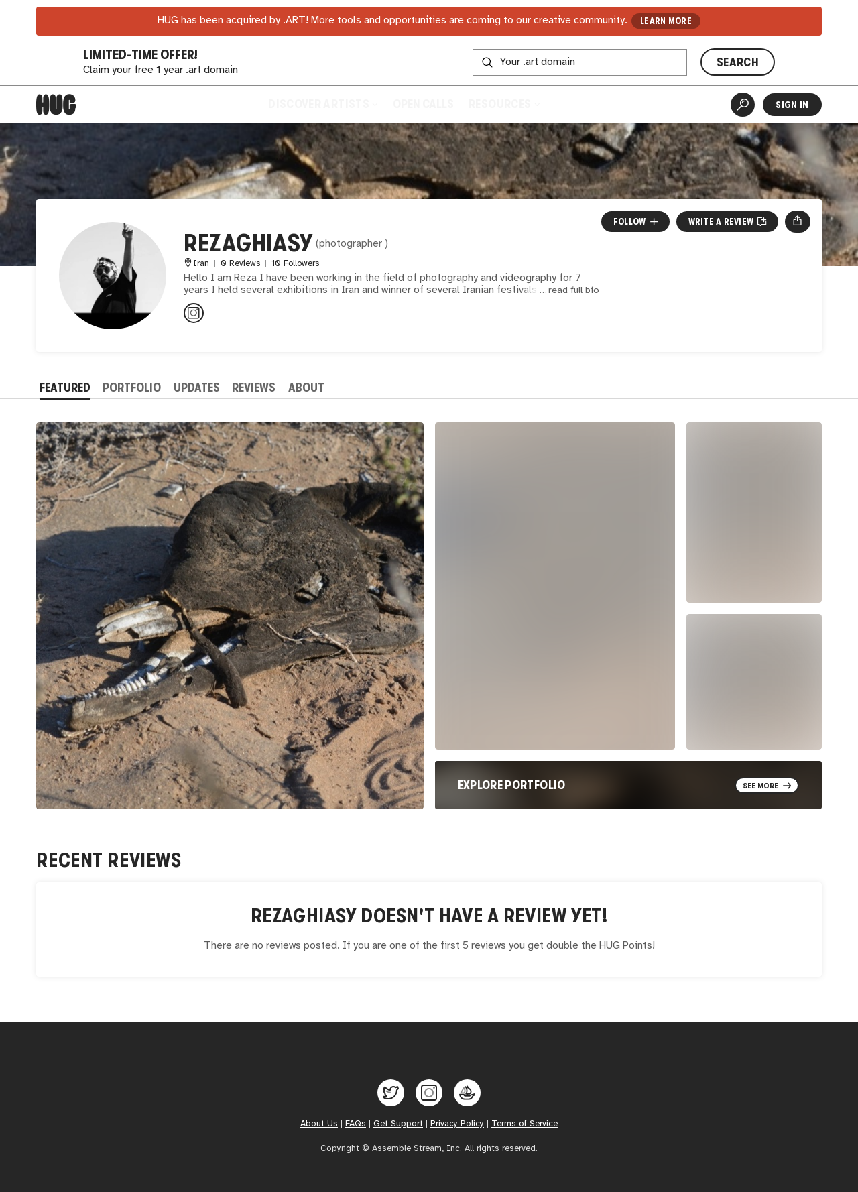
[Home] (56, 104)
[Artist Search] (743, 105)
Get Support (398, 1123)
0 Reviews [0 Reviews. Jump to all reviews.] (240, 263)
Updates (197, 387)
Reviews (253, 387)
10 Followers (295, 263)
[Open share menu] (797, 221)
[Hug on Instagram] (429, 1092)
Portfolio (132, 387)
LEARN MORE (666, 21)
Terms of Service (524, 1123)
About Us (319, 1123)
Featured (65, 387)
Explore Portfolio (512, 785)
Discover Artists (322, 104)
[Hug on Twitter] (390, 1092)
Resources (504, 104)
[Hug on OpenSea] (467, 1092)
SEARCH (738, 62)
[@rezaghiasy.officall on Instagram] (194, 313)
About (306, 387)
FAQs (355, 1123)
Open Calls (423, 104)
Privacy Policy (457, 1123)
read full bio (573, 291)
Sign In (792, 104)
